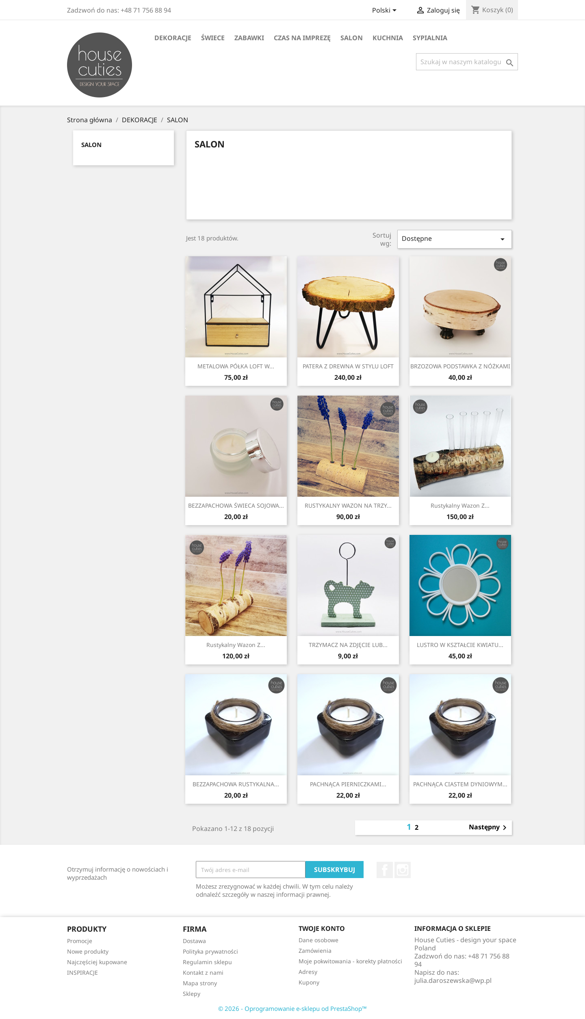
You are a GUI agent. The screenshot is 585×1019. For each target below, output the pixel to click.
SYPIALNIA (430, 37)
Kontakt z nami (203, 972)
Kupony (309, 982)
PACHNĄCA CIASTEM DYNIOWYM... (460, 784)
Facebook (385, 870)
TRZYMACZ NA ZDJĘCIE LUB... (348, 645)
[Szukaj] (467, 61)
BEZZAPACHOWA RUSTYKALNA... (236, 784)
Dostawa (194, 941)
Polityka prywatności (210, 951)
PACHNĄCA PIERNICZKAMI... (348, 784)
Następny (489, 828)
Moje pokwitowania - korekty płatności (350, 961)
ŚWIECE (213, 37)
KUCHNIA (388, 37)
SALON (351, 37)
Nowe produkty (87, 951)
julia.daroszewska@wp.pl (453, 980)
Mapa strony (200, 983)
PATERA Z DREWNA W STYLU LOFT (348, 366)
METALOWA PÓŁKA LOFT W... (235, 366)
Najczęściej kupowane (97, 962)
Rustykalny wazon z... (460, 505)
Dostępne (454, 239)
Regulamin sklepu (207, 962)
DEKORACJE (172, 37)
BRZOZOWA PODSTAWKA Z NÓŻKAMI (460, 366)
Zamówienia (315, 950)
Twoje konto (322, 928)
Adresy (308, 972)
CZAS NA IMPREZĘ (302, 37)
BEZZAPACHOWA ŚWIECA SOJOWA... (236, 505)
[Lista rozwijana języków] (385, 11)
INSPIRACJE (82, 972)
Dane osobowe (318, 940)
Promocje (79, 941)
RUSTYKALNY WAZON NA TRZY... (348, 505)
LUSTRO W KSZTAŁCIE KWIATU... (460, 645)
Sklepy (191, 993)
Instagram (402, 870)
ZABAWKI (249, 37)
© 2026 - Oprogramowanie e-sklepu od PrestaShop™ (292, 1008)
